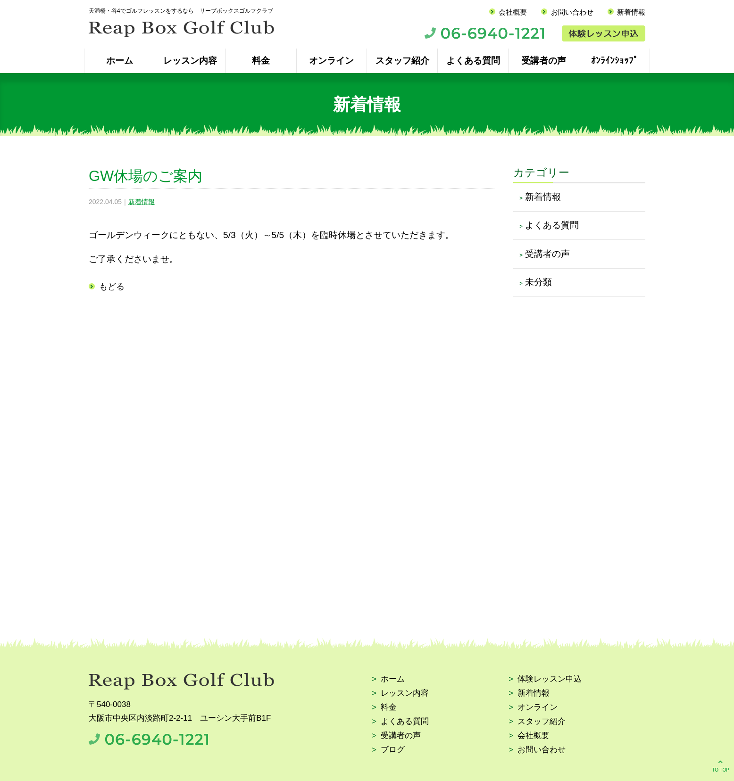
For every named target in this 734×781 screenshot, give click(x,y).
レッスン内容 (190, 61)
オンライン (331, 61)
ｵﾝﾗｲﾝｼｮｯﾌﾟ (614, 61)
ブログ (393, 750)
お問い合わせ (572, 12)
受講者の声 (543, 61)
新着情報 (631, 12)
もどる (112, 286)
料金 (261, 61)
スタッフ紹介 (402, 61)
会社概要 (513, 12)
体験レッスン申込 (549, 679)
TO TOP (720, 765)
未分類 (538, 282)
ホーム (119, 61)
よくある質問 (473, 61)
